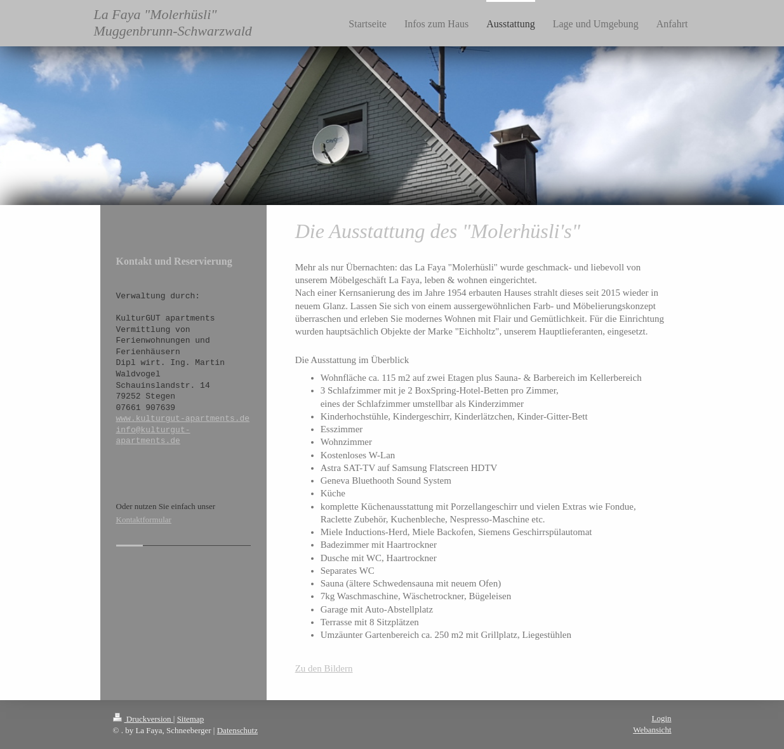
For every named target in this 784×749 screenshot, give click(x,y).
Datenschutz (237, 730)
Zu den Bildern (324, 668)
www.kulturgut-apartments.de (183, 418)
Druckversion (143, 719)
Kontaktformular (143, 519)
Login (661, 718)
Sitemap (190, 719)
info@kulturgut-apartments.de (153, 435)
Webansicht (652, 729)
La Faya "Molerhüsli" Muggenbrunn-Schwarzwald (173, 22)
